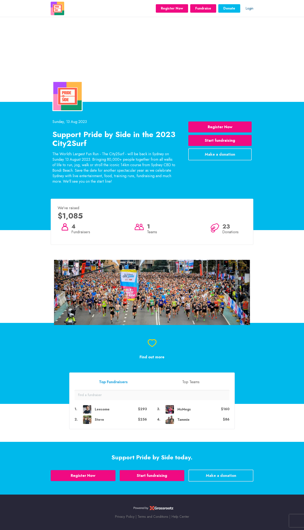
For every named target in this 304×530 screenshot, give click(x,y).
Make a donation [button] (220, 154)
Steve (99, 420)
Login (249, 8)
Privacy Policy (124, 516)
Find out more (152, 357)
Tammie (183, 420)
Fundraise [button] (203, 8)
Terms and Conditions (153, 516)
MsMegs (184, 409)
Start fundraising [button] (220, 140)
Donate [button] (229, 8)
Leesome (102, 409)
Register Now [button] (172, 8)
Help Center (180, 516)
